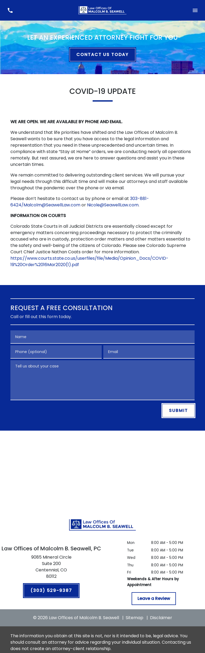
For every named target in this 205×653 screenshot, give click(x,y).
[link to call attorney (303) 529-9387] (10, 10)
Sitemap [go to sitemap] (134, 618)
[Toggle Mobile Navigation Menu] (195, 10)
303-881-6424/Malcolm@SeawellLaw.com (79, 201)
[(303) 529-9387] (51, 590)
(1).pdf (72, 265)
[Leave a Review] (154, 598)
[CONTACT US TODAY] (102, 54)
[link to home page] (102, 10)
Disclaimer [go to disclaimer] (161, 618)
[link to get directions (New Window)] (51, 568)
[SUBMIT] (178, 410)
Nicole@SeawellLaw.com (113, 205)
